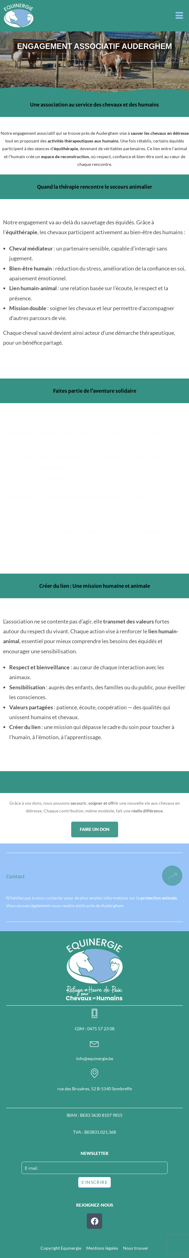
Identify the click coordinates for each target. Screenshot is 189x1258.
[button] (179, 15)
